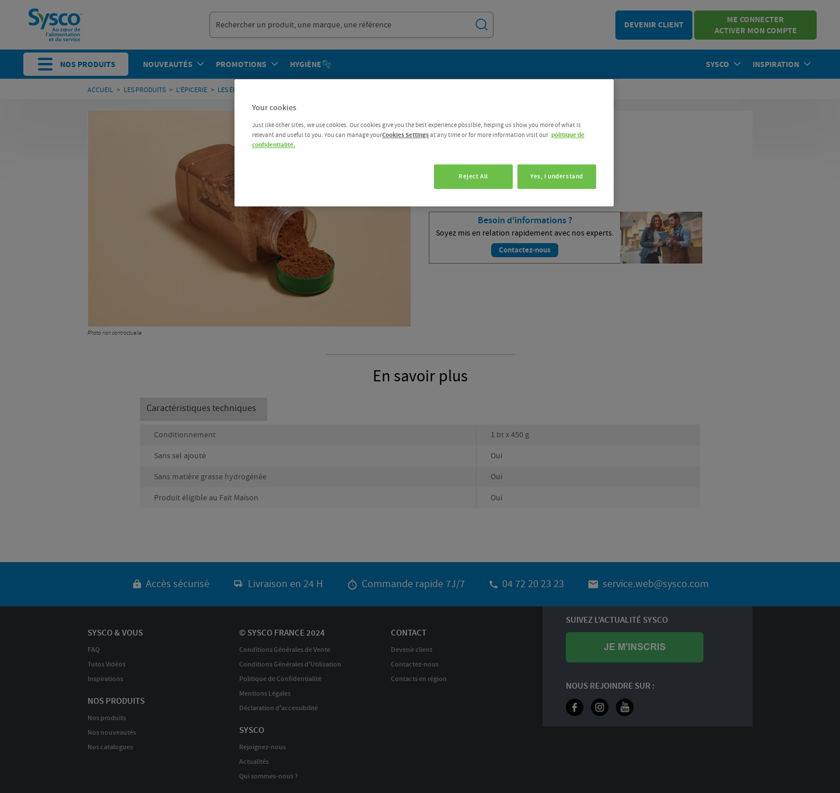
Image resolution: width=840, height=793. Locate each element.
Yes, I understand (556, 176)
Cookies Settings (405, 135)
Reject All (470, 176)
